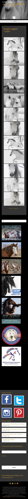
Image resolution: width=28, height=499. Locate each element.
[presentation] (13, 460)
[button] (14, 17)
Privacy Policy (22, 496)
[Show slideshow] (14, 208)
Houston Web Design (6, 496)
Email (3, 449)
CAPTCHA (4, 456)
